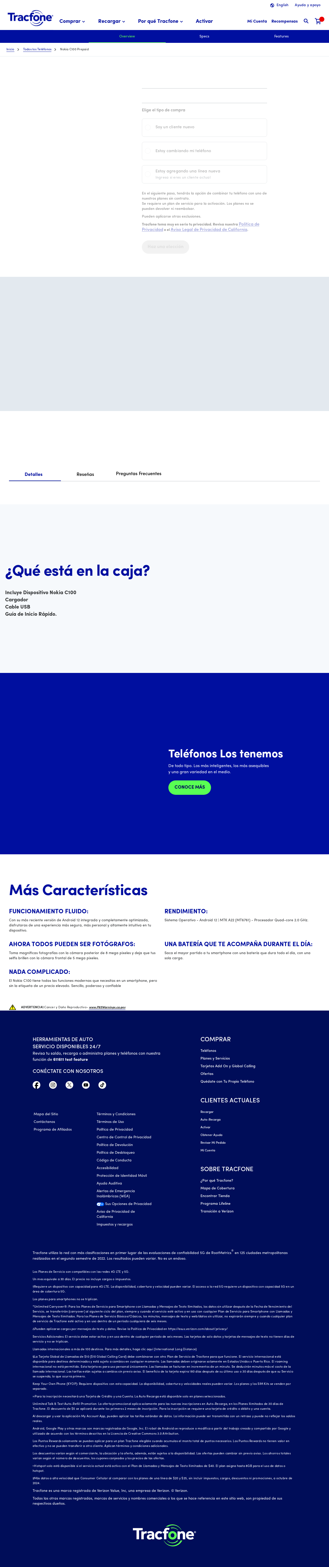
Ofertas (206, 1074)
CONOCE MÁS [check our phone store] (190, 787)
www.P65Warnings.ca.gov (107, 1007)
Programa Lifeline (215, 1204)
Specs (204, 36)
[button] (73, 22)
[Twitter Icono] (69, 1086)
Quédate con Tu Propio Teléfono (227, 1082)
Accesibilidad (107, 1168)
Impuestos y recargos (115, 1225)
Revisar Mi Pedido (213, 1142)
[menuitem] (73, 22)
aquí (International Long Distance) (172, 1349)
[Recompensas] (284, 21)
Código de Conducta (114, 1160)
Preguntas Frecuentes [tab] (138, 474)
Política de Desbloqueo (116, 1153)
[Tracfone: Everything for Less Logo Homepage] (30, 18)
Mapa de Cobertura (217, 1188)
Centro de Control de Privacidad (124, 1137)
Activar (205, 1127)
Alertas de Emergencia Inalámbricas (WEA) (116, 1193)
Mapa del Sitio (46, 1114)
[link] (204, 22)
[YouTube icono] (86, 1086)
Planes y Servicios (215, 1059)
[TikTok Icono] (102, 1086)
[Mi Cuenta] (257, 21)
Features (281, 36)
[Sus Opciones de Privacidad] (124, 1205)
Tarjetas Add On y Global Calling (227, 1066)
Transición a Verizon (217, 1211)
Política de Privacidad (115, 1130)
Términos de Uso (110, 1122)
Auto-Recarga (210, 1119)
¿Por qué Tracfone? (216, 1181)
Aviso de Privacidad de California (116, 1214)
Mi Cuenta (207, 1150)
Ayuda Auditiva (109, 1184)
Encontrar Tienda (215, 1196)
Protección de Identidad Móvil (122, 1176)
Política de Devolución (115, 1145)
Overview (127, 36)
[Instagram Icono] (53, 1086)
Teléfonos (208, 1051)
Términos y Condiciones (116, 1114)
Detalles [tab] (33, 474)
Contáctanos (44, 1122)
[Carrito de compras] (318, 21)
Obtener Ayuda (211, 1135)
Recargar (207, 1112)
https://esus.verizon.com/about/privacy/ (198, 1329)
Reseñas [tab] (85, 474)
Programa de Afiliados (53, 1130)
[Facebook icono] (36, 1086)
